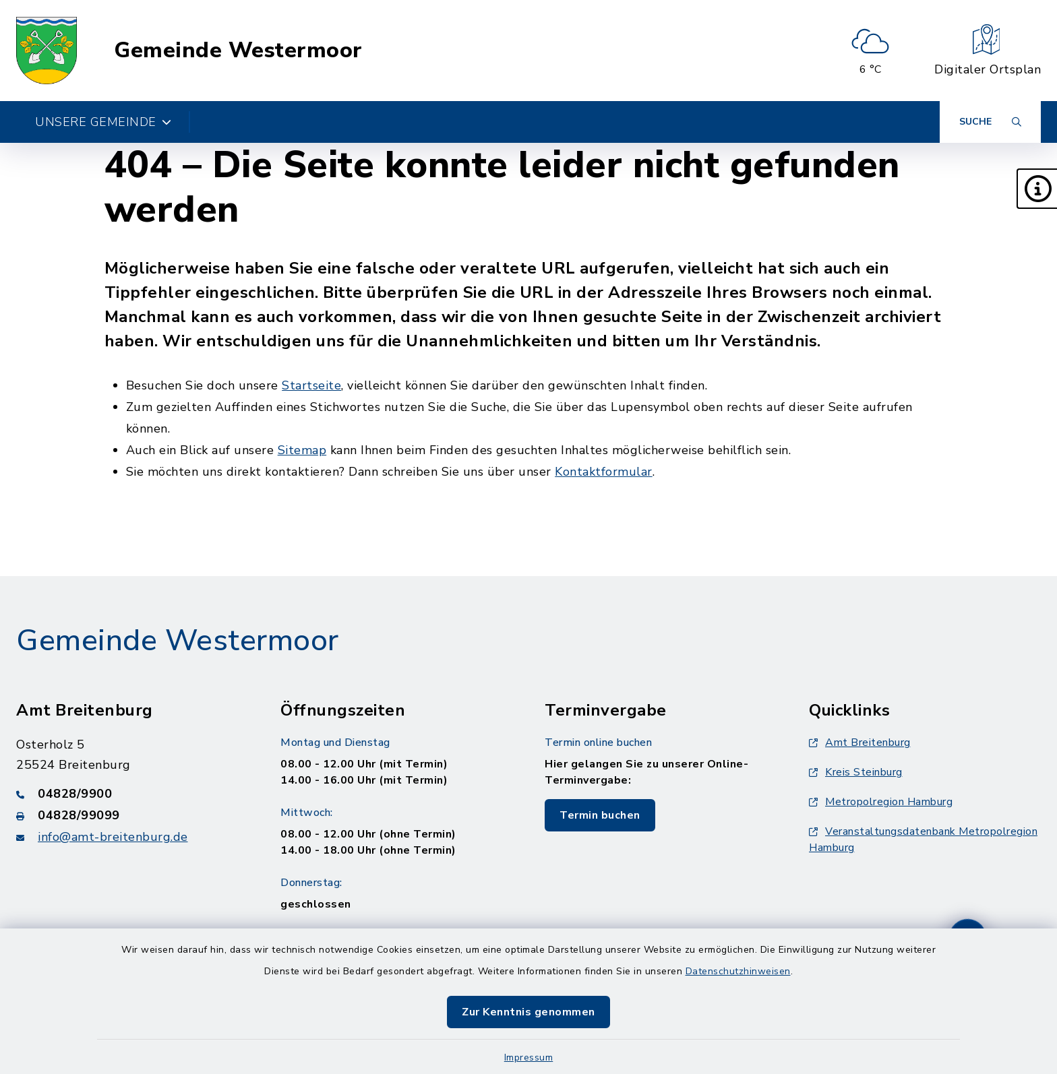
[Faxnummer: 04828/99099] (132, 815)
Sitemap (302, 450)
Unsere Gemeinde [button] (103, 122)
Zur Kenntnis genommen (528, 1012)
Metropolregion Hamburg (881, 801)
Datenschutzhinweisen (738, 971)
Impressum (528, 1057)
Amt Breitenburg (860, 742)
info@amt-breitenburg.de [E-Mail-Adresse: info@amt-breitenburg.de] (113, 837)
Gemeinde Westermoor (238, 50)
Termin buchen (600, 815)
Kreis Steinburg (856, 772)
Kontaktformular (604, 472)
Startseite (311, 385)
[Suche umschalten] (990, 122)
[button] (1037, 188)
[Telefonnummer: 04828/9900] (132, 794)
